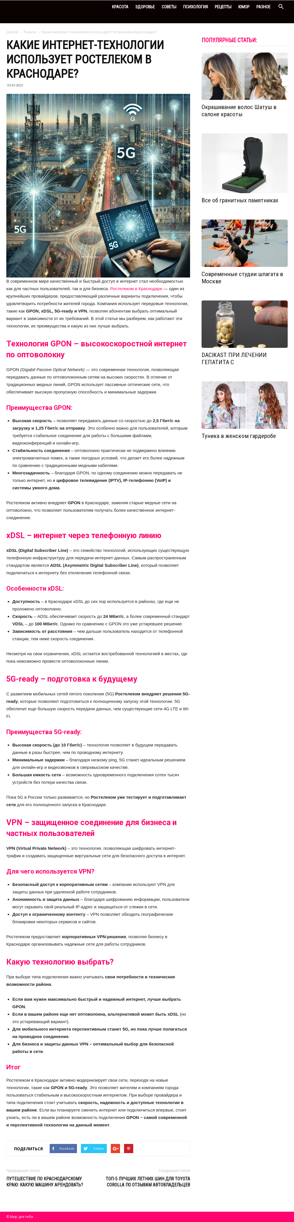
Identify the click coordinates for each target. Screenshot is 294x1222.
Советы (169, 6)
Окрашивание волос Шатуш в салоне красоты (239, 111)
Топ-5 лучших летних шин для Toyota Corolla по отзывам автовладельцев (148, 1182)
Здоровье (145, 6)
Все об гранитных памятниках (240, 200)
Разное (263, 6)
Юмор (243, 6)
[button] (281, 7)
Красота (120, 6)
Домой (12, 32)
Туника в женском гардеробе (239, 435)
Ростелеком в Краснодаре (136, 288)
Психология (195, 6)
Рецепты (223, 6)
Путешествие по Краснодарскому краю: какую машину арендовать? (44, 1182)
